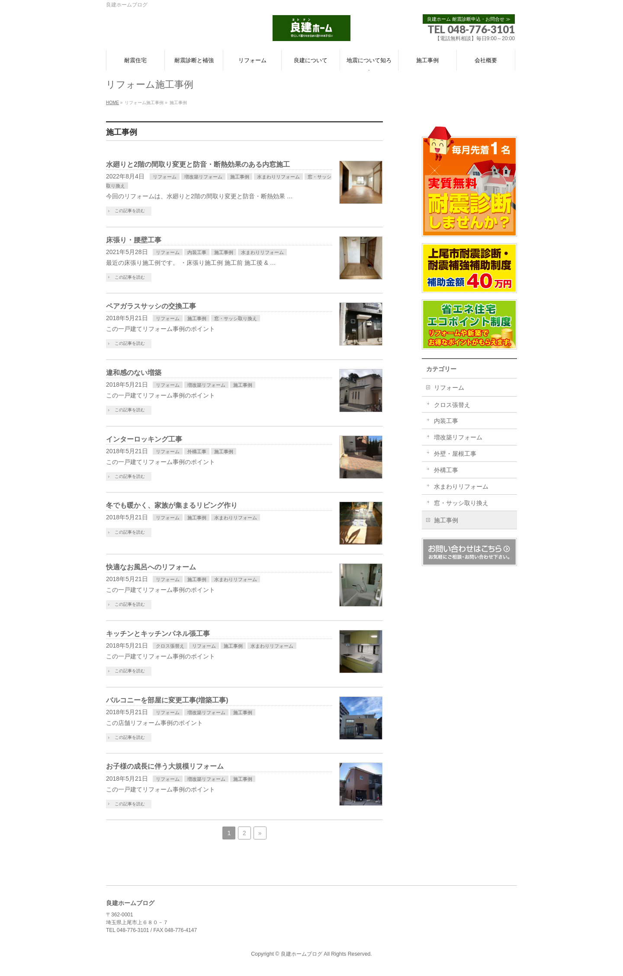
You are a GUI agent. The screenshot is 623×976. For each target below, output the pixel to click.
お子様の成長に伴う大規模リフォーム (165, 766)
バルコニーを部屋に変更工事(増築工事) (167, 700)
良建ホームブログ (301, 954)
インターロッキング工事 (144, 439)
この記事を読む (130, 210)
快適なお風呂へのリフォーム (151, 567)
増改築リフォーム (203, 176)
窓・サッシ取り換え (235, 318)
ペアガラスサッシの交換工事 (151, 306)
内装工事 (196, 252)
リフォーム (165, 176)
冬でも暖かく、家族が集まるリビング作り (172, 505)
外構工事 (196, 451)
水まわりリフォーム (278, 176)
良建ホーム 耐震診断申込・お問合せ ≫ (469, 19)
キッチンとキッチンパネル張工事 (158, 633)
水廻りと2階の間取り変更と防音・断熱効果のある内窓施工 (198, 164)
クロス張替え (170, 646)
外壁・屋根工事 (455, 453)
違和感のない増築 (133, 372)
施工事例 (239, 176)
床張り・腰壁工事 (133, 240)
